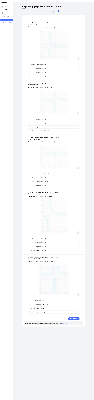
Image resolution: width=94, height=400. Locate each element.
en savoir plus (64, 323)
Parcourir (5, 9)
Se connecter (6, 16)
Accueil (4, 6)
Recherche (5, 13)
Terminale (23, 1)
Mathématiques (30, 1)
